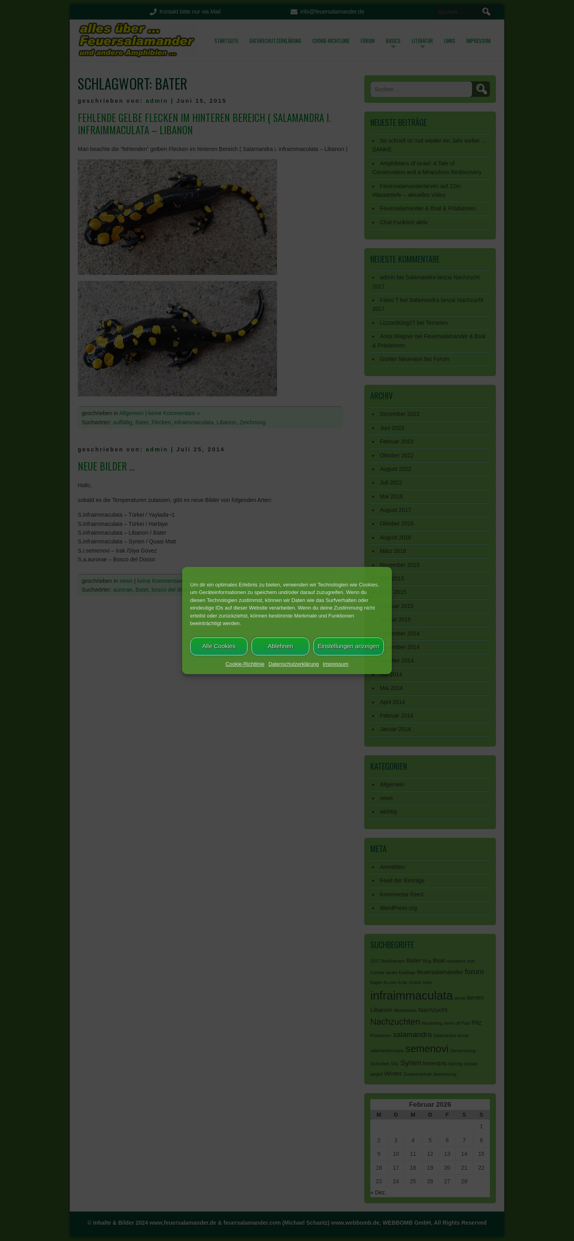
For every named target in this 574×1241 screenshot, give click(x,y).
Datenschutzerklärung (293, 664)
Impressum (335, 664)
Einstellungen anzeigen (348, 646)
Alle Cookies (219, 646)
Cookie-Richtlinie (245, 664)
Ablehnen (280, 646)
